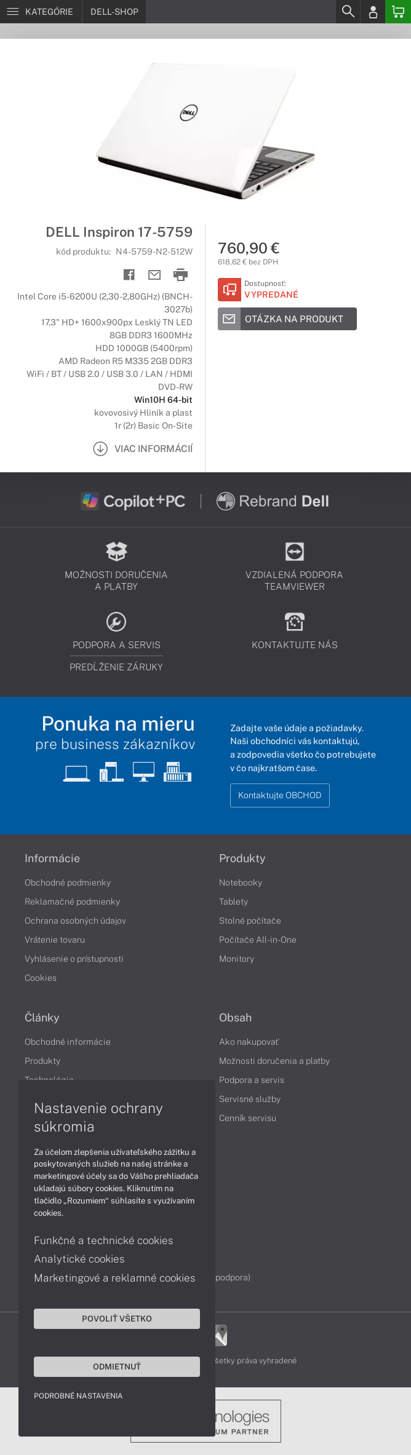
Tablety (233, 901)
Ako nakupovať (249, 1042)
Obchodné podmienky (68, 882)
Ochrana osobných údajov (75, 921)
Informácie (52, 858)
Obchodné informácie (68, 1042)
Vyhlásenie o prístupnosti (74, 959)
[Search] (347, 11)
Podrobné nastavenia (78, 1396)
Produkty (242, 858)
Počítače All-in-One (258, 940)
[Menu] (41, 11)
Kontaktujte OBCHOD (280, 795)
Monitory (236, 959)
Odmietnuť (117, 1366)
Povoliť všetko (117, 1318)
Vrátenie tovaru (55, 940)
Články (42, 1017)
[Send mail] (155, 275)
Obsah (235, 1017)
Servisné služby (250, 1099)
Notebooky (240, 882)
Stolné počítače (250, 921)
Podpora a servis (251, 1080)
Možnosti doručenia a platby (274, 1061)
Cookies (41, 978)
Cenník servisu (247, 1118)
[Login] (373, 11)
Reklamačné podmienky (72, 901)
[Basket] (398, 11)
